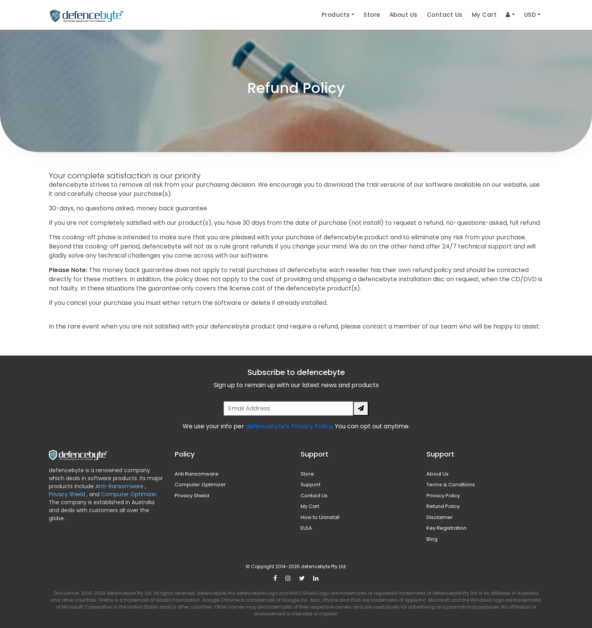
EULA (306, 528)
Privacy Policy (443, 495)
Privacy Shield (68, 494)
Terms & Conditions (450, 484)
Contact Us (445, 15)
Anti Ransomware (197, 473)
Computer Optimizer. (129, 494)
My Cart (484, 15)
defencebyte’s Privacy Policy (289, 426)
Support (310, 484)
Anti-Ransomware (120, 486)
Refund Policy (443, 506)
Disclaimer (439, 517)
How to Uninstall (320, 517)
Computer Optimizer (200, 484)
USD (530, 15)
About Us (403, 15)
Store (372, 15)
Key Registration (446, 528)
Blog (432, 539)
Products (336, 15)
